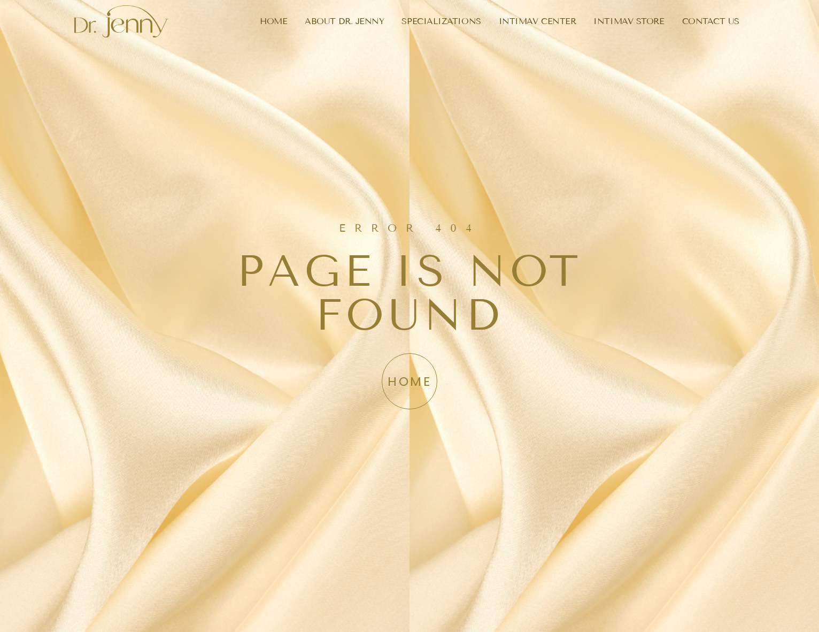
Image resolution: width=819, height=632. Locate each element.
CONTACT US (711, 21)
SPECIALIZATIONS (441, 21)
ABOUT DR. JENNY (344, 21)
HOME (273, 21)
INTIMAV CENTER (537, 21)
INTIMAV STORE (628, 21)
